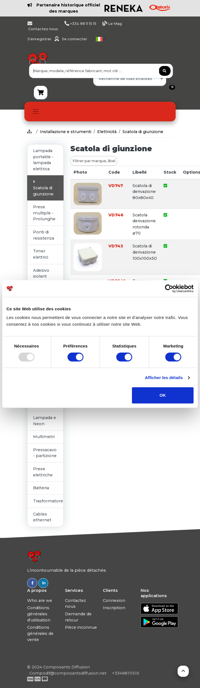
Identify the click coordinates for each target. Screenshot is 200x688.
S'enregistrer (39, 39)
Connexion (114, 600)
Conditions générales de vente (40, 633)
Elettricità (107, 131)
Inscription (114, 607)
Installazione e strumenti (65, 131)
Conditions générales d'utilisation (38, 613)
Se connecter (74, 39)
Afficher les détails (164, 377)
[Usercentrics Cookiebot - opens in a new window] (169, 288)
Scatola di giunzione (142, 131)
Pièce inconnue (81, 627)
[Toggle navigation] (35, 111)
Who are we (39, 600)
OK (163, 395)
